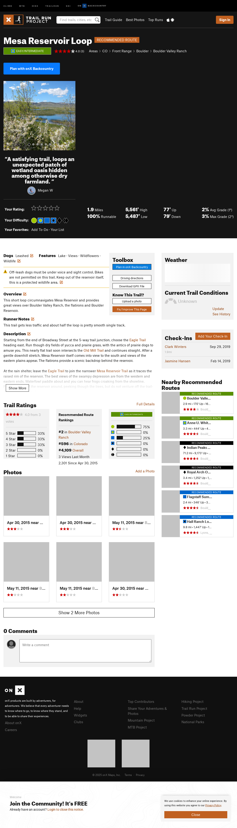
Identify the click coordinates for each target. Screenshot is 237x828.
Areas (93, 51)
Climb (7, 5)
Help (77, 708)
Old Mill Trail (94, 350)
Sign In (224, 20)
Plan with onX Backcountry (31, 68)
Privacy (140, 774)
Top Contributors (141, 701)
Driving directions (132, 278)
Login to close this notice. (65, 809)
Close (195, 814)
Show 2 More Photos (79, 612)
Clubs (78, 722)
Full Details (146, 404)
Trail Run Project (194, 708)
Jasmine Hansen (177, 361)
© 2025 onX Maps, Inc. (106, 774)
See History (221, 314)
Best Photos (135, 20)
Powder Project (193, 715)
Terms (128, 774)
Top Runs (155, 20)
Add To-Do (39, 229)
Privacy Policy (213, 805)
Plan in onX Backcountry (132, 267)
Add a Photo (145, 471)
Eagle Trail (137, 340)
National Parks (192, 722)
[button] (8, 115)
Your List (57, 229)
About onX (13, 723)
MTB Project (137, 727)
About (78, 701)
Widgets (80, 715)
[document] (195, 808)
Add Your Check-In (213, 336)
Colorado (81, 444)
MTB (22, 5)
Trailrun (52, 5)
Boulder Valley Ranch (170, 51)
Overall (78, 450)
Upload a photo (132, 301)
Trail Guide (113, 20)
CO (105, 51)
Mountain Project (141, 720)
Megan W (45, 190)
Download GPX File (131, 286)
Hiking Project (192, 701)
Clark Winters (175, 346)
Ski (68, 5)
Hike (35, 5)
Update (218, 309)
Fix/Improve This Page (132, 309)
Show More (17, 388)
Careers (11, 730)
